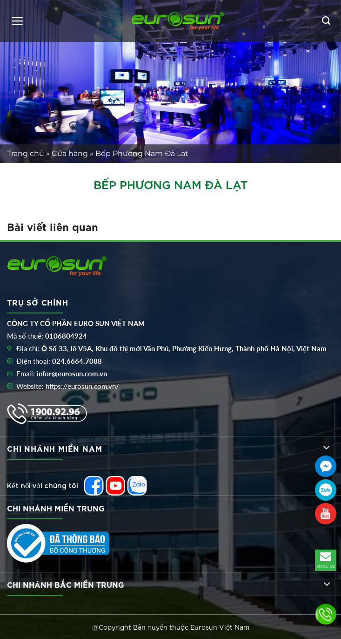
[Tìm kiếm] (326, 21)
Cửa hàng (70, 153)
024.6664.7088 (77, 361)
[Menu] (17, 21)
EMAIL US (325, 559)
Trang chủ (25, 153)
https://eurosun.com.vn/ (82, 386)
